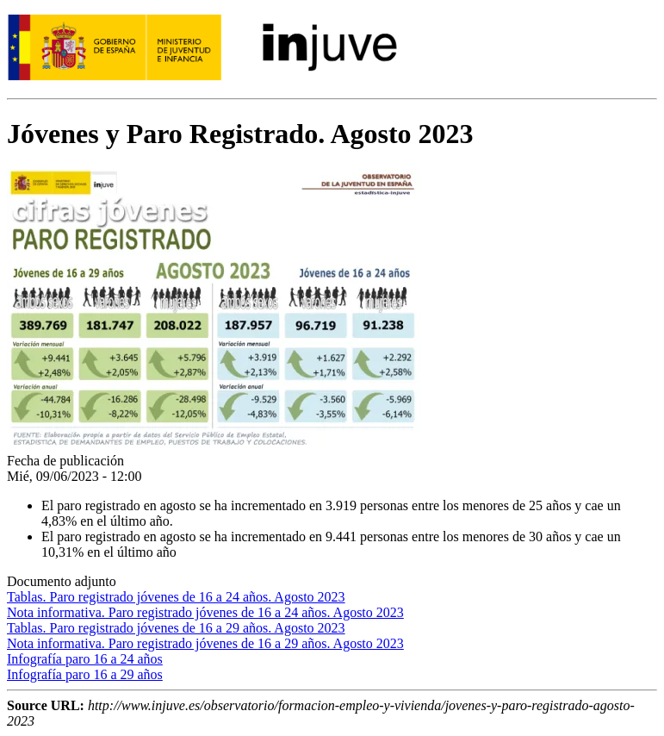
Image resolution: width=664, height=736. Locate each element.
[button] (213, 445)
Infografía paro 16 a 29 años (85, 674)
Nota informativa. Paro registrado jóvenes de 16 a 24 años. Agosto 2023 (205, 612)
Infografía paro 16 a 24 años (85, 659)
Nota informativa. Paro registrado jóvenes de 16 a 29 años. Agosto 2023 (205, 643)
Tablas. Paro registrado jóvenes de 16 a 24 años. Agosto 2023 (176, 596)
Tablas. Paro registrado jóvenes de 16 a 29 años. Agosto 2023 (176, 628)
